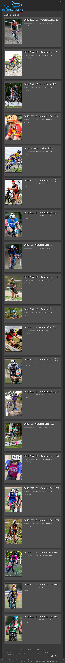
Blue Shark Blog (32, 650)
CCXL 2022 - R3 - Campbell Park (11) (41, 359)
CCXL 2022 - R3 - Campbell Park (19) (41, 116)
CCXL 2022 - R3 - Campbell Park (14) (41, 277)
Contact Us (24, 650)
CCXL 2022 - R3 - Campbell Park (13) (41, 309)
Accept (43, 661)
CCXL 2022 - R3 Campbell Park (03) (40, 584)
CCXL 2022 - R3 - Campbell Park (44, 23)
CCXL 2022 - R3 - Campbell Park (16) (41, 213)
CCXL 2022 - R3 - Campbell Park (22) (41, 20)
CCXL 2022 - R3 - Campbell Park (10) (41, 391)
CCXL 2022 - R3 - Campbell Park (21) (41, 52)
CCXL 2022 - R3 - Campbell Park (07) (41, 456)
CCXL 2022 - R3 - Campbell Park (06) (41, 488)
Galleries (39, 650)
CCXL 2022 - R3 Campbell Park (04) (41, 552)
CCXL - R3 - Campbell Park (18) (38, 148)
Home (18, 650)
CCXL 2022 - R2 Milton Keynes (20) (40, 84)
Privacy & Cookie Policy (52, 661)
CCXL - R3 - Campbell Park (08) (39, 424)
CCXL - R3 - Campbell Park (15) (38, 245)
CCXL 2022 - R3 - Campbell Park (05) (41, 520)
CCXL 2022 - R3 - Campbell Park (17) (41, 180)
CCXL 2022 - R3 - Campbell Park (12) (41, 327)
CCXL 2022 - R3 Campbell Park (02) (40, 617)
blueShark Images (12, 650)
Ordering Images (46, 650)
